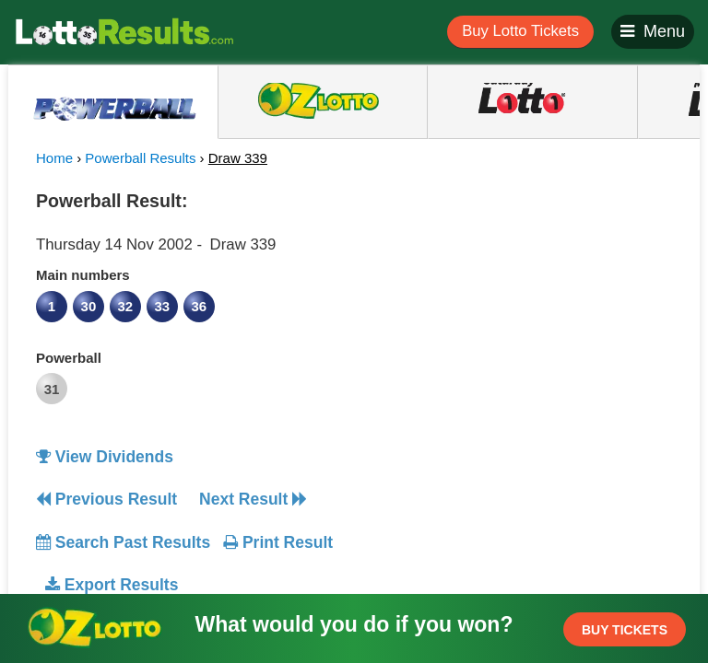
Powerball (68, 358)
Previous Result (106, 499)
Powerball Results (140, 158)
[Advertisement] (523, 298)
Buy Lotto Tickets (520, 31)
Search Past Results (123, 542)
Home (54, 158)
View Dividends (104, 457)
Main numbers (83, 275)
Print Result (278, 542)
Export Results (111, 585)
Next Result (253, 499)
